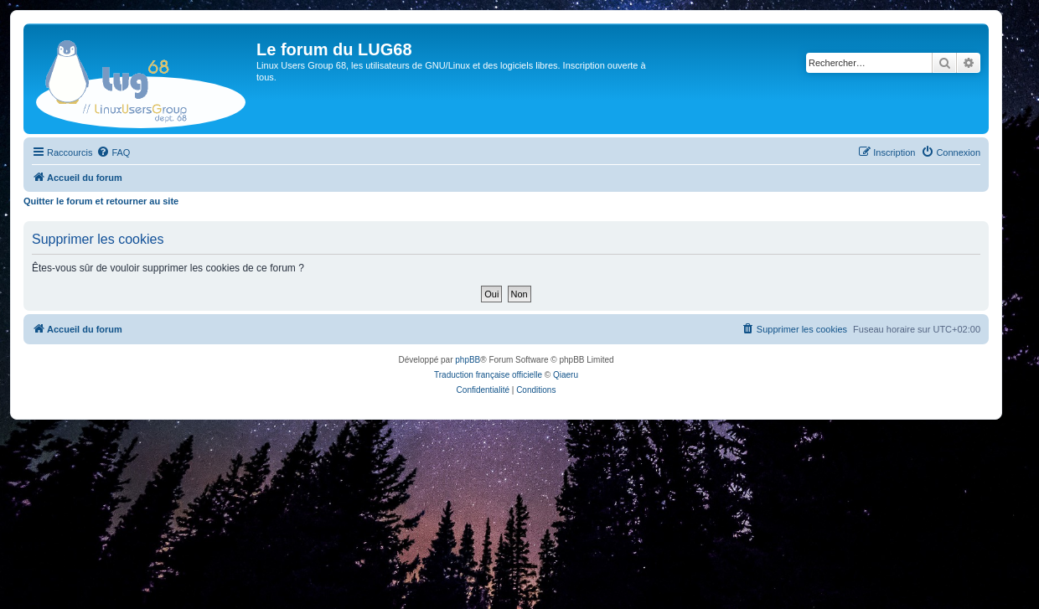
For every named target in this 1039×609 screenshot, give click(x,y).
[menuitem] (113, 152)
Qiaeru (565, 374)
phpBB (467, 359)
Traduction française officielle (488, 374)
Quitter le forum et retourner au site (100, 201)
